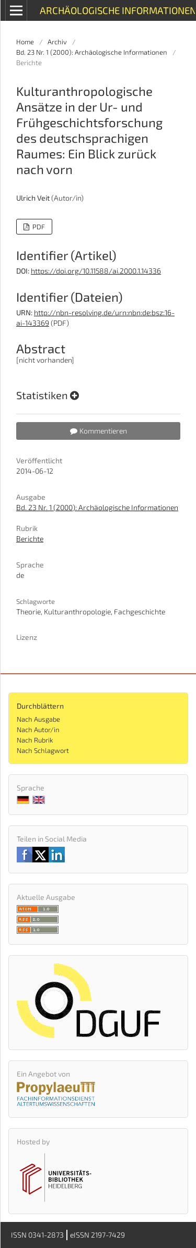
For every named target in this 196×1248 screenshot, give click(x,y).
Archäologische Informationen (117, 10)
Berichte (29, 538)
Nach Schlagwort (43, 750)
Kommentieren (98, 430)
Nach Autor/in (38, 729)
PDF (38, 227)
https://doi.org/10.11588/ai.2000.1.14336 (96, 270)
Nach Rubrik (35, 740)
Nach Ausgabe (38, 719)
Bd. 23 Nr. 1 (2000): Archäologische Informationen (91, 52)
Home (25, 42)
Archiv (57, 42)
